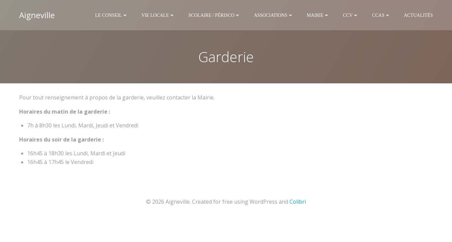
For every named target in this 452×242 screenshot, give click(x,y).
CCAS (381, 15)
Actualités (418, 15)
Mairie (318, 15)
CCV (351, 15)
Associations (273, 15)
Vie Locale (158, 15)
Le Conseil (111, 15)
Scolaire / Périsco (214, 15)
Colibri (297, 201)
